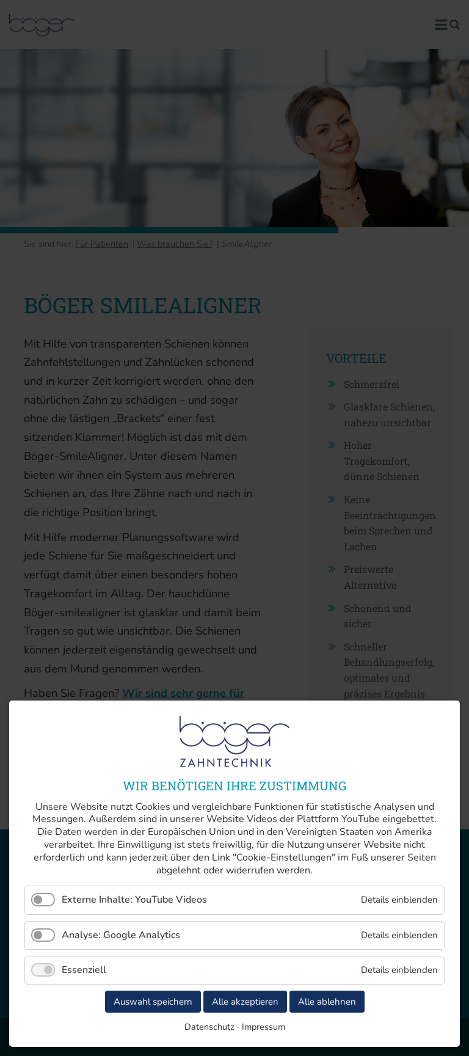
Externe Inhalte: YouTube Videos (134, 899)
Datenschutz (209, 1026)
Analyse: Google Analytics (121, 935)
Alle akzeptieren (245, 1002)
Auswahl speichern (153, 1002)
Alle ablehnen (327, 1002)
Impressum (263, 1026)
